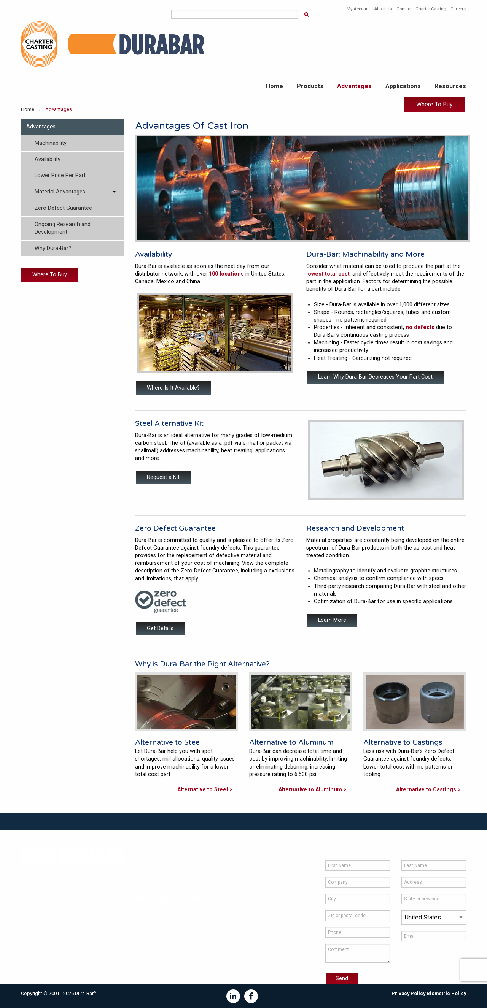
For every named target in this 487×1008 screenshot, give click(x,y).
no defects (420, 327)
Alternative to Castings (402, 742)
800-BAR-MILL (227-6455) (168, 898)
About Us (383, 8)
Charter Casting (430, 8)
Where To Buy (434, 104)
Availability (47, 159)
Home (274, 86)
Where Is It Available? (173, 388)
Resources (450, 86)
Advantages (354, 86)
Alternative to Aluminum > (313, 789)
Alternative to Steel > (204, 789)
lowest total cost (328, 274)
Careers (458, 8)
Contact (403, 8)
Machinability (51, 143)
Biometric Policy (446, 993)
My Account (358, 8)
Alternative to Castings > (428, 789)
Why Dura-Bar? (53, 248)
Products (310, 86)
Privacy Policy (408, 993)
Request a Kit (163, 477)
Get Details (160, 628)
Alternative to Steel (168, 742)
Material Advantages (60, 192)
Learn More (332, 620)
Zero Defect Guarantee (63, 208)
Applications (403, 86)
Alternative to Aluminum (291, 742)
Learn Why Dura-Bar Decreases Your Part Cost (375, 377)
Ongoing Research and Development (63, 228)
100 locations (226, 274)
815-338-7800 (152, 883)
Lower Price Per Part (60, 175)
